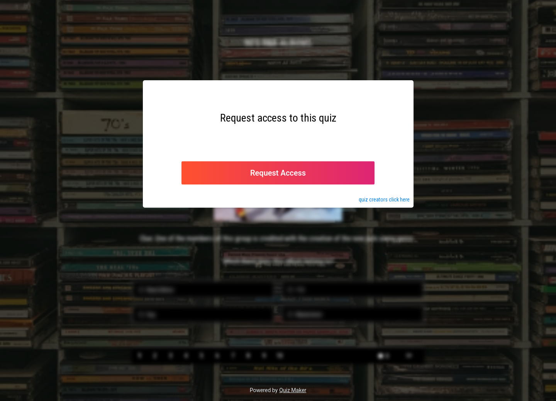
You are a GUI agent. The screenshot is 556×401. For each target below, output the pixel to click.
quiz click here (384, 199)
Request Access (278, 173)
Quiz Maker (292, 390)
